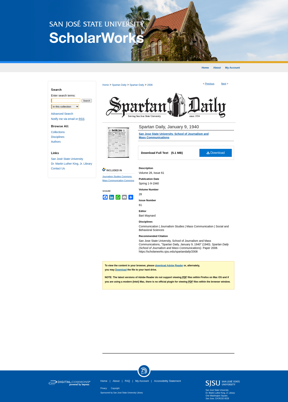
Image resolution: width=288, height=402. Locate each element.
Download (216, 152)
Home (105, 85)
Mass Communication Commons (118, 180)
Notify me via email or (67, 118)
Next (223, 83)
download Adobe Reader (169, 265)
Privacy (103, 388)
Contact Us (58, 168)
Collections (58, 132)
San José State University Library (128, 393)
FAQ (127, 380)
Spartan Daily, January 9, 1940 (169, 126)
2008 (150, 85)
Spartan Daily (119, 85)
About (116, 380)
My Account (142, 380)
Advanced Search (62, 113)
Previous (209, 83)
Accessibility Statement (167, 380)
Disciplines (57, 136)
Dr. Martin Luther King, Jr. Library (71, 163)
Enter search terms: (63, 95)
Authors (56, 141)
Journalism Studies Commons (117, 176)
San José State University (67, 158)
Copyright (115, 388)
